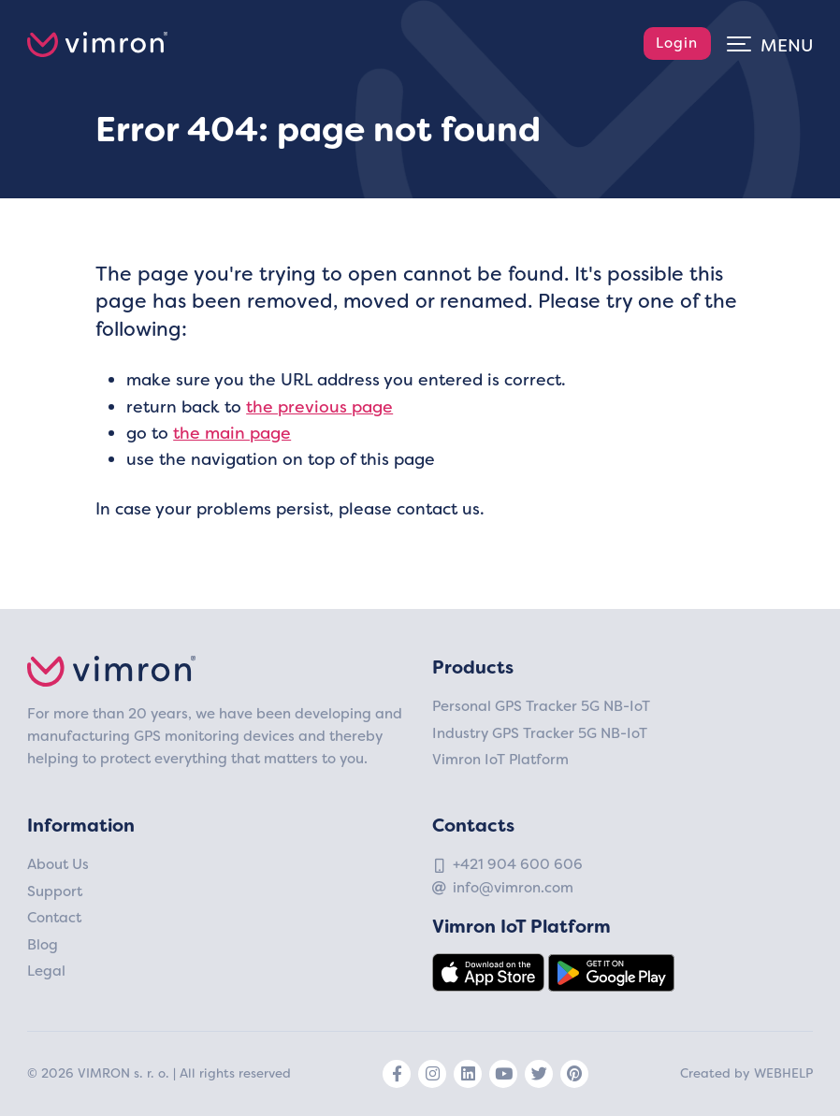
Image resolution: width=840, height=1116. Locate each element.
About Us (58, 864)
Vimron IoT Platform (500, 759)
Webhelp (783, 1073)
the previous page (319, 407)
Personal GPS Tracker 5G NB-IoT (541, 706)
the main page (232, 433)
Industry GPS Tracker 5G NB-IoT (539, 733)
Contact (54, 917)
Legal (46, 971)
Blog (42, 944)
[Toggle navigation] (770, 43)
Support (54, 891)
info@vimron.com (513, 887)
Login (677, 43)
